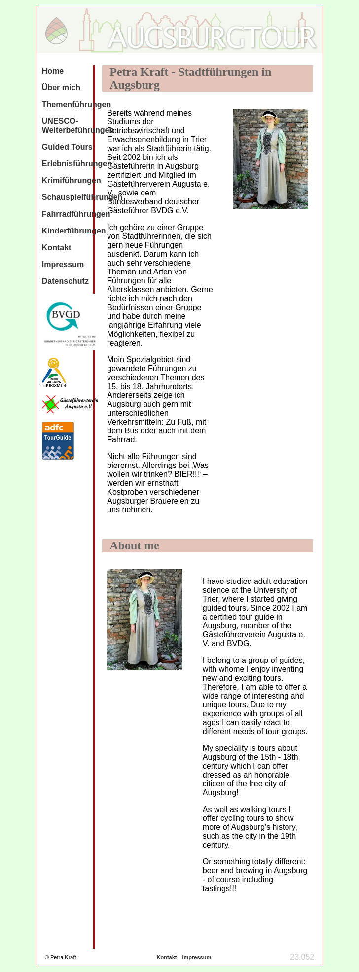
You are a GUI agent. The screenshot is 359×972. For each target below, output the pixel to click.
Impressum (63, 264)
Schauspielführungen (82, 197)
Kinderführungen (74, 231)
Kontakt (57, 247)
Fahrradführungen (76, 214)
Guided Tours (67, 147)
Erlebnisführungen (77, 163)
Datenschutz (65, 281)
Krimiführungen (71, 180)
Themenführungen (76, 104)
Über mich (61, 87)
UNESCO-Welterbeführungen (78, 125)
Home (53, 71)
